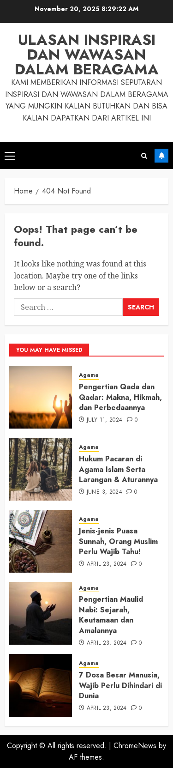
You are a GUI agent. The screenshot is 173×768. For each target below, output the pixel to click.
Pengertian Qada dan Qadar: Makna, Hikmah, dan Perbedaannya (120, 397)
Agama (89, 375)
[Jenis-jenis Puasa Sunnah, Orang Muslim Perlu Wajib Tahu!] (40, 541)
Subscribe (161, 156)
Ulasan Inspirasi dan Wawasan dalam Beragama (87, 54)
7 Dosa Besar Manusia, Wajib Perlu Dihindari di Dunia (120, 685)
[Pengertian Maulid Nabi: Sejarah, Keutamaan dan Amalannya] (40, 613)
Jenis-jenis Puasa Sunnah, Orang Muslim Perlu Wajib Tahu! (118, 541)
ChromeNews (134, 745)
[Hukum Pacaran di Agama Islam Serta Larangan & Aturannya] (40, 469)
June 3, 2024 (104, 492)
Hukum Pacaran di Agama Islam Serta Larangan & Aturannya (118, 469)
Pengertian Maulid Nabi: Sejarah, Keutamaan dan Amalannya (111, 614)
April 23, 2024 (107, 564)
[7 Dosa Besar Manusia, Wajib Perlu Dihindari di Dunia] (40, 685)
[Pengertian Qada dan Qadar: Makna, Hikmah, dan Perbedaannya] (40, 397)
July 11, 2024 (105, 420)
